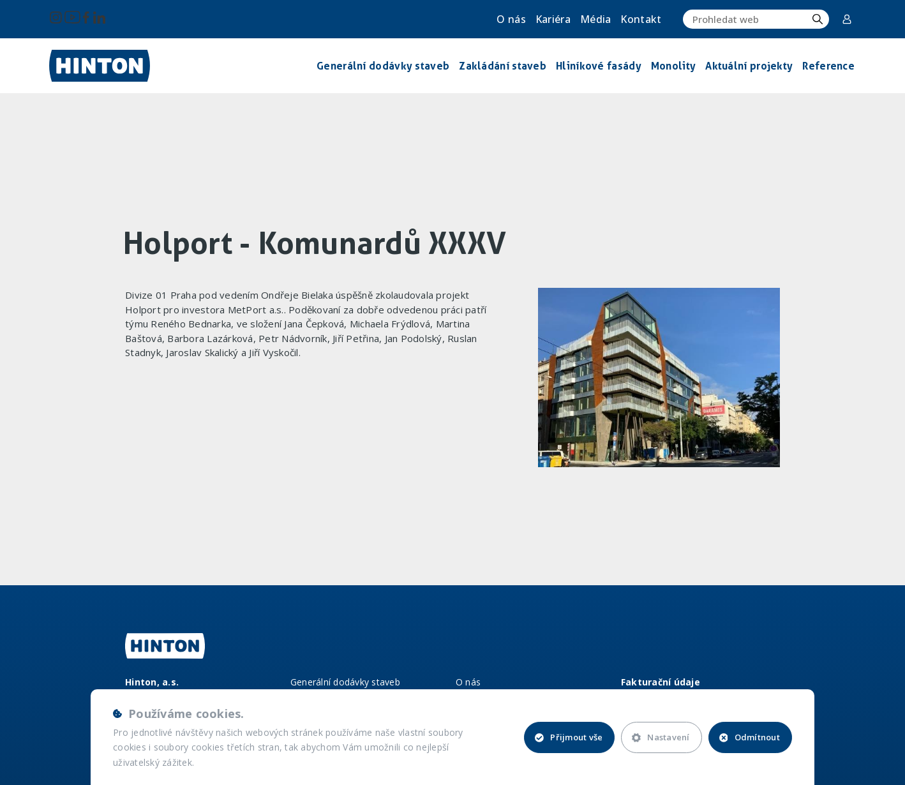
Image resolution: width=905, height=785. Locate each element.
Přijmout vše (568, 737)
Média (595, 19)
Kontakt (640, 19)
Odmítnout (749, 737)
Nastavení (660, 737)
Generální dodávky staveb (345, 682)
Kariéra (553, 19)
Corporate (847, 19)
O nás (511, 19)
